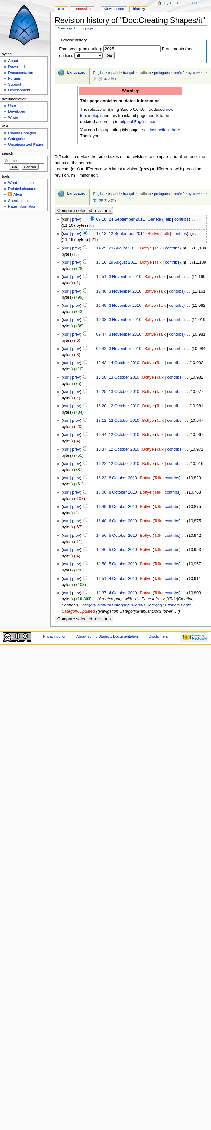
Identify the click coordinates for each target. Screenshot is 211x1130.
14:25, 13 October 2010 (117, 391)
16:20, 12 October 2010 (117, 406)
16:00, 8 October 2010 (116, 492)
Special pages (19, 200)
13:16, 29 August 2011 (116, 262)
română (179, 73)
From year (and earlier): (80, 49)
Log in (168, 3)
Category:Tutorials (128, 605)
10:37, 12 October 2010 (117, 449)
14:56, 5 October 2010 (116, 535)
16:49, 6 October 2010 (116, 506)
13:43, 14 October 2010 (117, 363)
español (114, 73)
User (12, 106)
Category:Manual (95, 605)
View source (114, 9)
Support (14, 84)
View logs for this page (75, 28)
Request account (190, 3)
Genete (154, 219)
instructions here (165, 130)
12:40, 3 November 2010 (119, 291)
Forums (14, 78)
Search (7, 153)
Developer (16, 111)
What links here (21, 183)
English (98, 73)
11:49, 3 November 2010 (119, 305)
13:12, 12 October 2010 (117, 420)
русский (194, 73)
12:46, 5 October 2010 (116, 550)
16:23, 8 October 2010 (116, 478)
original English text (137, 122)
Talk (167, 219)
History (139, 9)
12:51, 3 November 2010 (119, 276)
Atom (17, 194)
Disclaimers (158, 636)
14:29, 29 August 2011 (116, 248)
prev (76, 219)
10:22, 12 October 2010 (117, 463)
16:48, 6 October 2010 (116, 521)
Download (16, 67)
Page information (22, 206)
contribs (181, 219)
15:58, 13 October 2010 (117, 377)
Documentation (20, 73)
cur (66, 233)
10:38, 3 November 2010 (119, 319)
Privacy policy (54, 636)
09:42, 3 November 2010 (119, 348)
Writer (13, 117)
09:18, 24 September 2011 (120, 219)
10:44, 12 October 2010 (117, 434)
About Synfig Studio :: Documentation (107, 636)
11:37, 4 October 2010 (116, 593)
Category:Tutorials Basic (168, 605)
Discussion (82, 9)
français (129, 73)
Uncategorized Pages (26, 144)
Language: (76, 72)
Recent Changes (22, 133)
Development (19, 90)
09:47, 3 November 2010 (119, 334)
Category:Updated (78, 611)
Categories (17, 139)
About (13, 61)
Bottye (153, 233)
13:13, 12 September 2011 (120, 233)
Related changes (22, 188)
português (162, 73)
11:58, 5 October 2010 (116, 564)
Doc (61, 9)
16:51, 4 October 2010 (116, 578)
